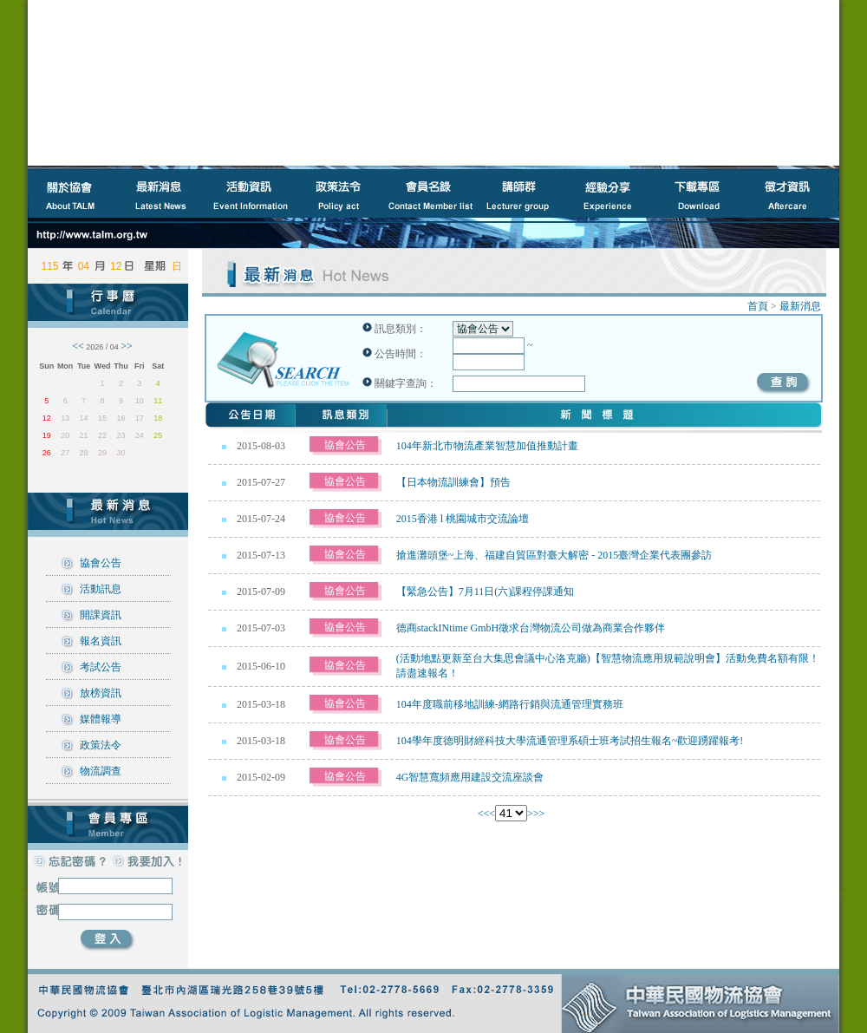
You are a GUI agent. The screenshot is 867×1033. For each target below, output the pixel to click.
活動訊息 (100, 589)
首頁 (757, 306)
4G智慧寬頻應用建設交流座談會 (470, 777)
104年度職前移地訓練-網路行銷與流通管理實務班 (509, 704)
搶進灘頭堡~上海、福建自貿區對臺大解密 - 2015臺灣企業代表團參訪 (554, 555)
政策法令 (100, 745)
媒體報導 (100, 719)
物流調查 (100, 771)
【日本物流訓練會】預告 (453, 482)
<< (484, 813)
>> (539, 813)
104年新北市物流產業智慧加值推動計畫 (487, 446)
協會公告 (100, 563)
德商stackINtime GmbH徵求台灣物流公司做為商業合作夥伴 (530, 628)
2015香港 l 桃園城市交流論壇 (462, 519)
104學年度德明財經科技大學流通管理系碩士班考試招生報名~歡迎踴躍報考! (570, 741)
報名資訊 (100, 641)
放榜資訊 (100, 693)
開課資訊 (100, 615)
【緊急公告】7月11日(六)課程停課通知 (485, 591)
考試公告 (100, 667)
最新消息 (800, 306)
